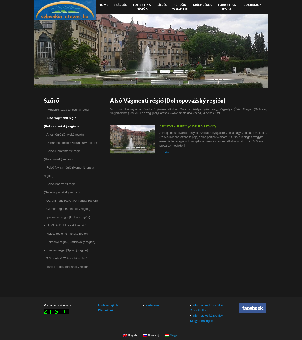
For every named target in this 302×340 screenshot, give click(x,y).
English (130, 335)
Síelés (162, 5)
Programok (252, 5)
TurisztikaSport (227, 6)
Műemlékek (202, 5)
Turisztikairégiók (142, 6)
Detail (166, 152)
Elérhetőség (106, 310)
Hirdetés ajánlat (108, 305)
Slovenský (151, 335)
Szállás (120, 5)
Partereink (152, 305)
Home (103, 5)
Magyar (172, 335)
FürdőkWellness (180, 6)
